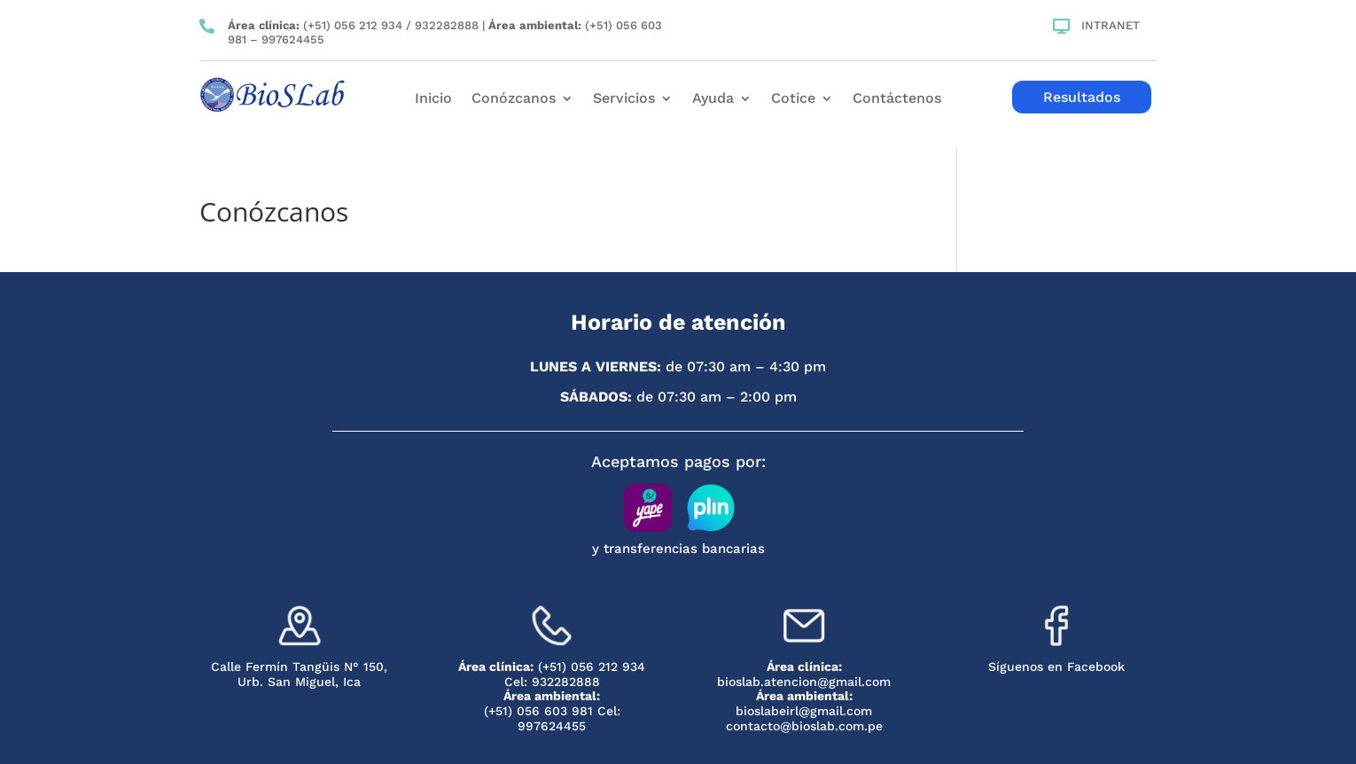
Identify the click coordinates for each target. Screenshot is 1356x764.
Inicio (433, 99)
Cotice (793, 99)
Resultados (1081, 97)
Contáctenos (897, 99)
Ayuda (713, 99)
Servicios (624, 99)
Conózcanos (513, 99)
